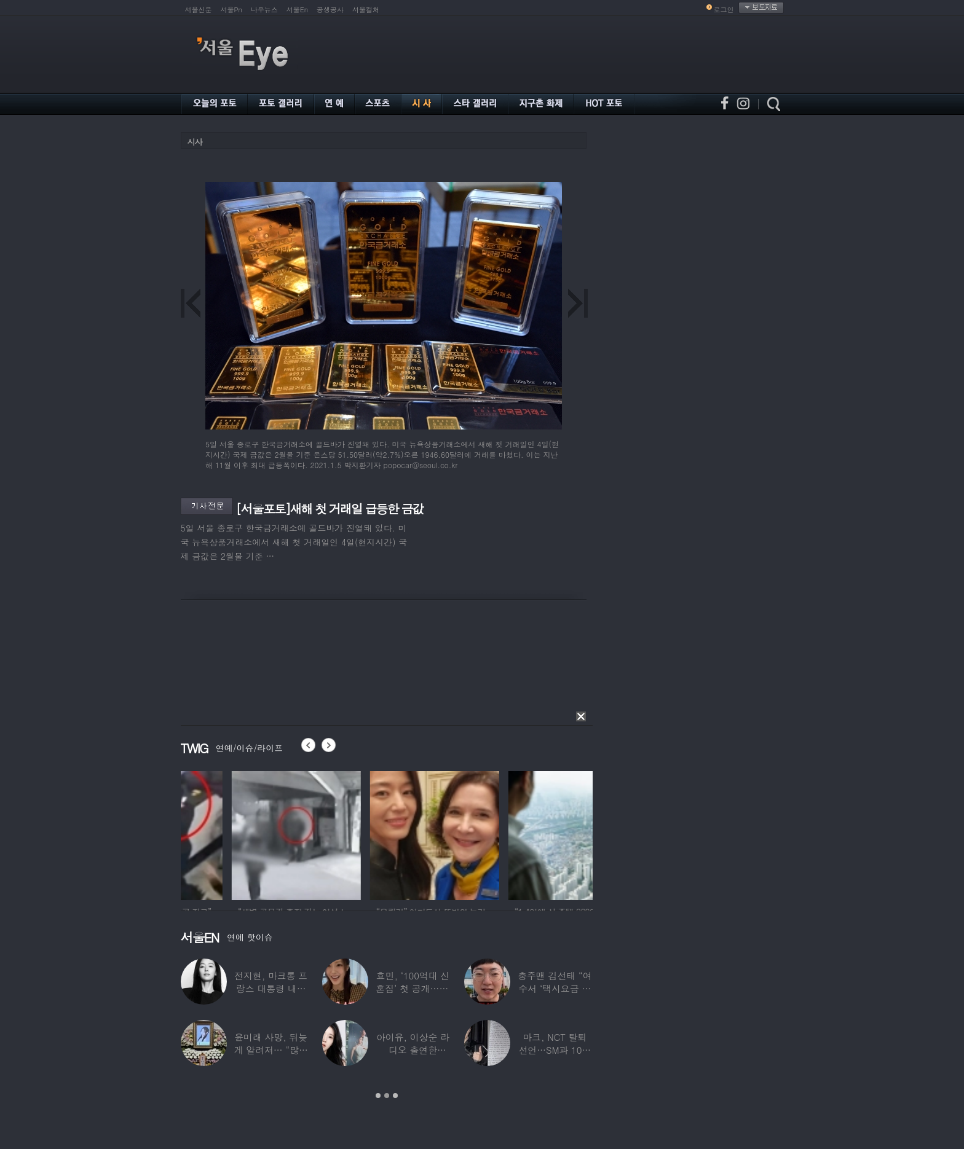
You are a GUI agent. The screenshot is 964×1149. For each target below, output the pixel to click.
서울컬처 (365, 9)
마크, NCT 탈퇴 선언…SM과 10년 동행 (554, 1049)
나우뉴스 (264, 9)
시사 (195, 141)
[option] (245, 834)
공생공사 (330, 9)
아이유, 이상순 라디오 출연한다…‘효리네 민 (412, 1049)
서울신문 (198, 9)
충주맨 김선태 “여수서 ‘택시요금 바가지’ (554, 988)
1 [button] (378, 1095)
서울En (297, 9)
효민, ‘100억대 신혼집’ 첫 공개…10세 (412, 988)
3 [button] (395, 1095)
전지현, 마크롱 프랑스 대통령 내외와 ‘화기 (270, 988)
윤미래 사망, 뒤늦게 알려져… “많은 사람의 (270, 1049)
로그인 (724, 9)
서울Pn (231, 9)
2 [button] (386, 1095)
